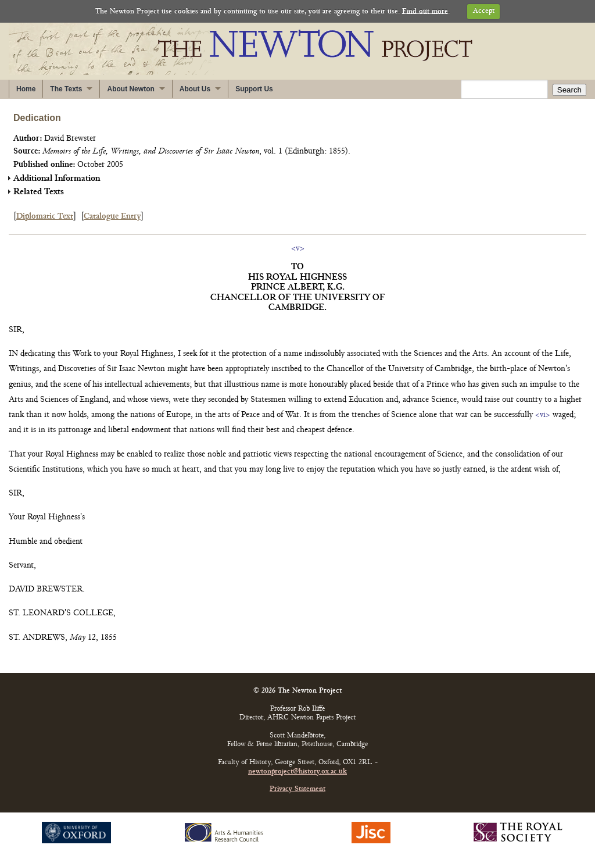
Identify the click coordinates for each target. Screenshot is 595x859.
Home (25, 89)
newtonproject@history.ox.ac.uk (297, 772)
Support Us (254, 89)
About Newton (130, 89)
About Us (195, 89)
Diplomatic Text (44, 216)
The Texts (66, 89)
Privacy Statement (297, 789)
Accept (483, 11)
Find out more (425, 11)
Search (569, 89)
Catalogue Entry (112, 216)
